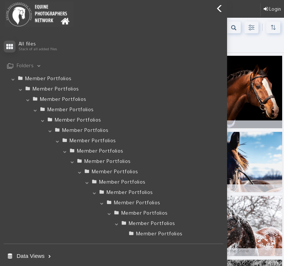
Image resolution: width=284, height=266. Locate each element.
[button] (113, 214)
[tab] (113, 66)
